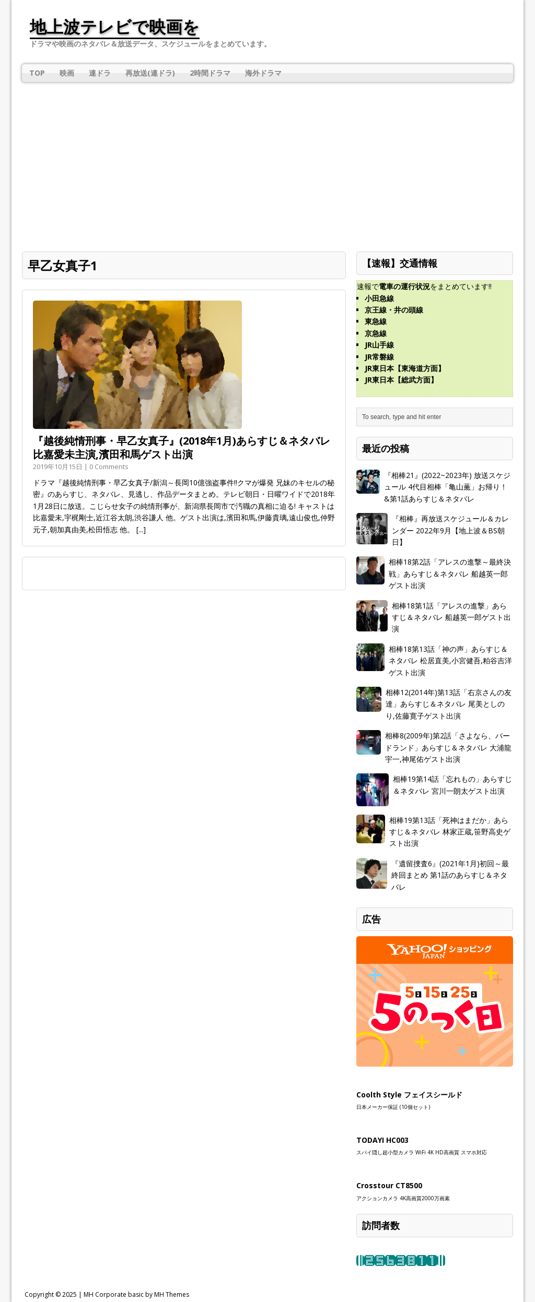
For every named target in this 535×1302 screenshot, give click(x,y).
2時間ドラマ (210, 73)
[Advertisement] (267, 163)
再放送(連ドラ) (150, 73)
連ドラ (100, 73)
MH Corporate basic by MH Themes (136, 1294)
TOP (37, 73)
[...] (141, 529)
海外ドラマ (263, 73)
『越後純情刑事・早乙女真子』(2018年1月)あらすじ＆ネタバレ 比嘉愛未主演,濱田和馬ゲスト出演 (181, 447)
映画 (67, 73)
